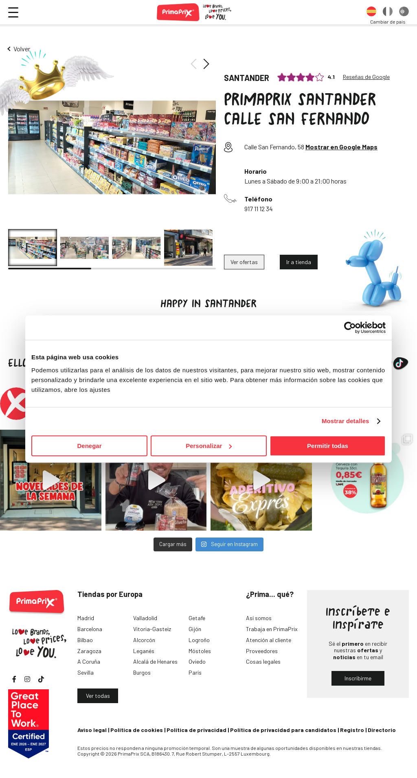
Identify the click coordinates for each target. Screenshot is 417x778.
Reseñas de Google (366, 77)
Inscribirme (358, 678)
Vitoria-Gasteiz (152, 628)
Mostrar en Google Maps (341, 147)
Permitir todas (327, 445)
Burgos (142, 672)
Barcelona (89, 628)
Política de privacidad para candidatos (283, 729)
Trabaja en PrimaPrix (272, 628)
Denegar (89, 445)
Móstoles (200, 650)
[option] (371, 12)
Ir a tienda (298, 261)
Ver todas (98, 695)
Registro (352, 729)
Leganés (143, 650)
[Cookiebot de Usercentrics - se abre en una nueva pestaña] (350, 327)
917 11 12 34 (258, 208)
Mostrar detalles (345, 420)
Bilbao (85, 639)
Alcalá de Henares (155, 661)
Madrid (85, 617)
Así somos (259, 617)
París (195, 672)
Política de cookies (136, 729)
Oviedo (197, 661)
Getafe (197, 617)
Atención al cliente (268, 639)
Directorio (382, 729)
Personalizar (209, 445)
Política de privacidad (196, 729)
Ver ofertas (244, 261)
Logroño (199, 639)
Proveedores (262, 650)
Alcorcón (144, 639)
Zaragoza (89, 650)
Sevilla (85, 672)
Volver (21, 48)
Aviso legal (92, 729)
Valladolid (145, 617)
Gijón (195, 628)
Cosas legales (263, 661)
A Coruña (88, 661)
